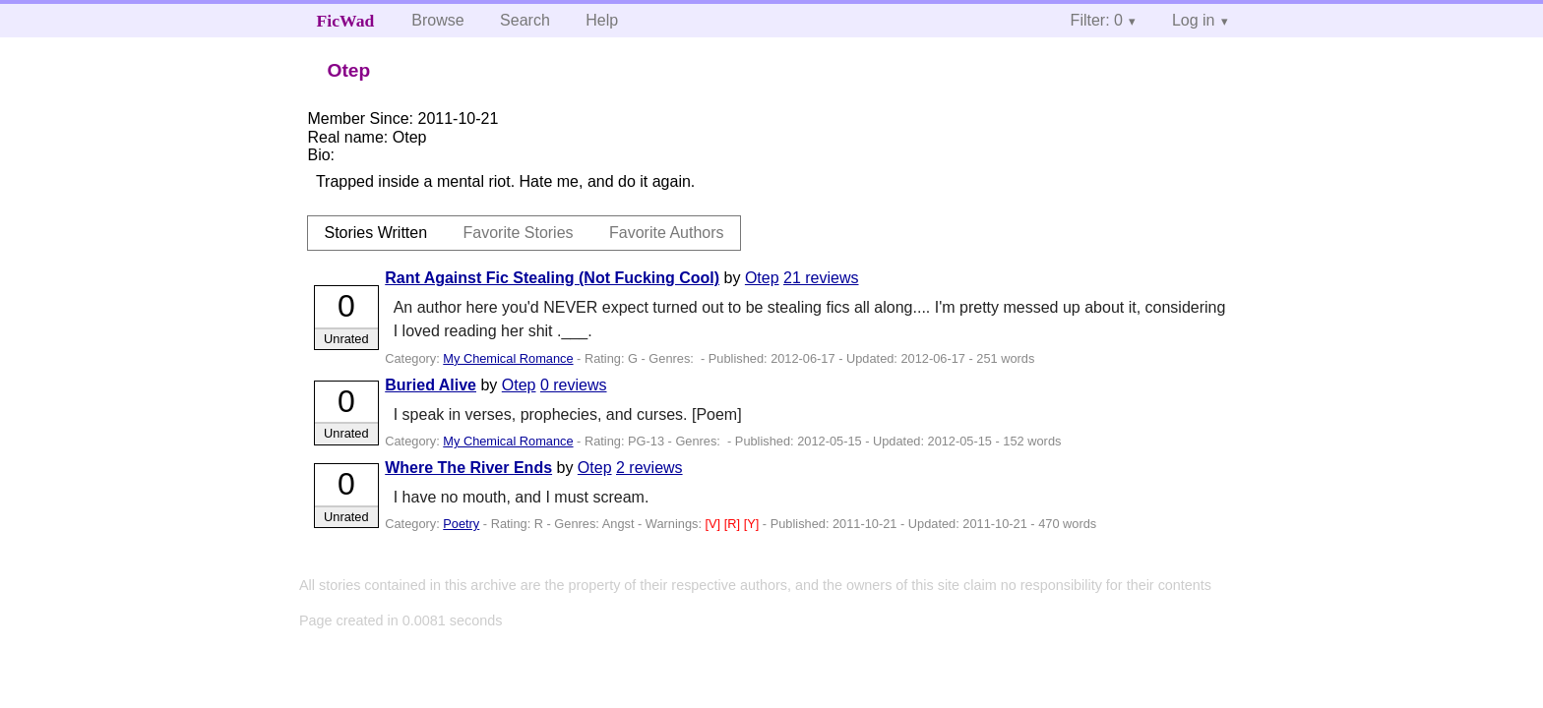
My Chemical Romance (508, 358)
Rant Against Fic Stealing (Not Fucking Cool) (552, 277)
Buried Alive (430, 385)
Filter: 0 (1097, 20)
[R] (734, 523)
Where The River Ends (468, 467)
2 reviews (649, 467)
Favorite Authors (666, 232)
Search (525, 20)
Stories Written (375, 232)
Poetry (461, 523)
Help (602, 20)
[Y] (753, 523)
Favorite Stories (518, 232)
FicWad (346, 20)
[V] (715, 523)
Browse (437, 20)
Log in (1193, 20)
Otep (762, 277)
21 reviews (820, 277)
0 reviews (573, 385)
